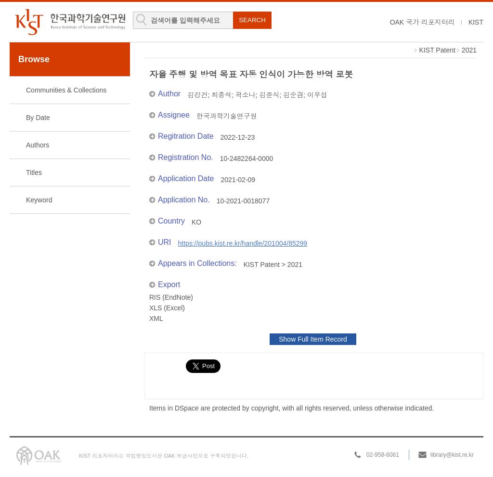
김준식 (269, 95)
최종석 (221, 95)
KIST (475, 22)
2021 (469, 50)
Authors (37, 145)
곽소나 (245, 95)
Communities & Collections (66, 90)
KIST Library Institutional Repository (69, 22)
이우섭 (317, 95)
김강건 (197, 95)
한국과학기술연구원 (226, 116)
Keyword (39, 200)
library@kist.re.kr (452, 454)
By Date (38, 117)
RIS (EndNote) (171, 297)
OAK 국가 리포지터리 (422, 22)
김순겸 (293, 95)
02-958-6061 (382, 454)
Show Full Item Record (313, 339)
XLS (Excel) (167, 308)
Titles (34, 172)
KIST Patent (437, 50)
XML (156, 318)
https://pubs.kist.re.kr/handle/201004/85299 (243, 243)
